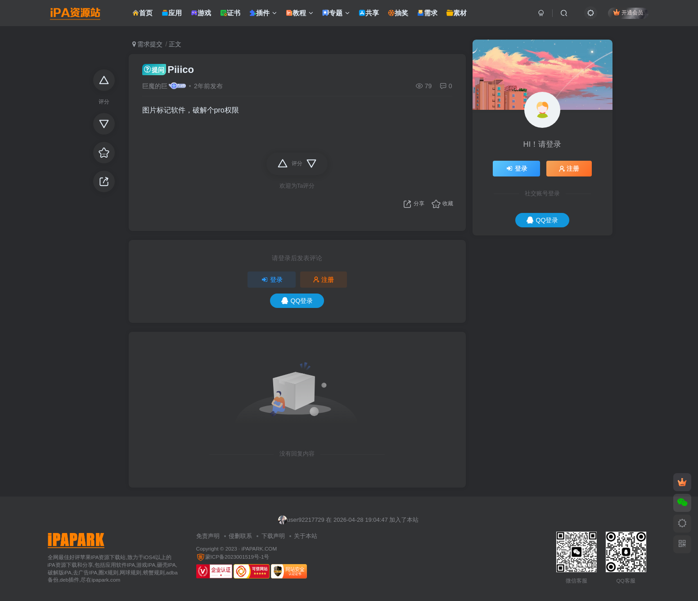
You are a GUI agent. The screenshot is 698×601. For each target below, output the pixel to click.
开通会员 (628, 14)
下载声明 (273, 536)
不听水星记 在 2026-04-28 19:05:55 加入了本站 (344, 515)
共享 (369, 15)
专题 (336, 15)
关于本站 (305, 536)
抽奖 (398, 15)
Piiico (168, 69)
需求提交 (147, 44)
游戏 (201, 15)
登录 (272, 279)
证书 (230, 15)
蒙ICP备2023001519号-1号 (233, 557)
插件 (263, 15)
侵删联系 (240, 536)
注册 (323, 279)
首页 (142, 15)
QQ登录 (297, 300)
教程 (299, 15)
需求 (427, 15)
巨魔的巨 (154, 86)
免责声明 (208, 536)
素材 (456, 15)
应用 (172, 15)
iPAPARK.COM (259, 548)
